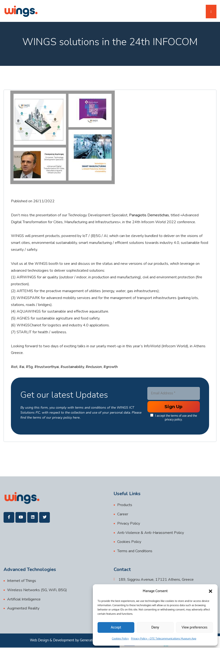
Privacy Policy (128, 523)
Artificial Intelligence (24, 599)
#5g (29, 367)
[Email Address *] (173, 393)
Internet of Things (21, 581)
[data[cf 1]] (151, 415)
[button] (210, 591)
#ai (21, 367)
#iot (14, 367)
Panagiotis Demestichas (149, 215)
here (76, 418)
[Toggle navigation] (211, 12)
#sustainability (72, 367)
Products (124, 505)
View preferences (194, 627)
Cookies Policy (120, 638)
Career (122, 514)
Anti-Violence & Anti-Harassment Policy (150, 533)
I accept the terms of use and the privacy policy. (173, 418)
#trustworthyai (46, 367)
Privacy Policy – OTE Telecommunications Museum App (163, 638)
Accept (116, 627)
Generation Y (90, 641)
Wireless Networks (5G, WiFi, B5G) (37, 590)
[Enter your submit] (173, 407)
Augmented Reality (23, 608)
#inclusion (94, 367)
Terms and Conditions (134, 551)
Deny (155, 627)
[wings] (21, 11)
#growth (110, 367)
